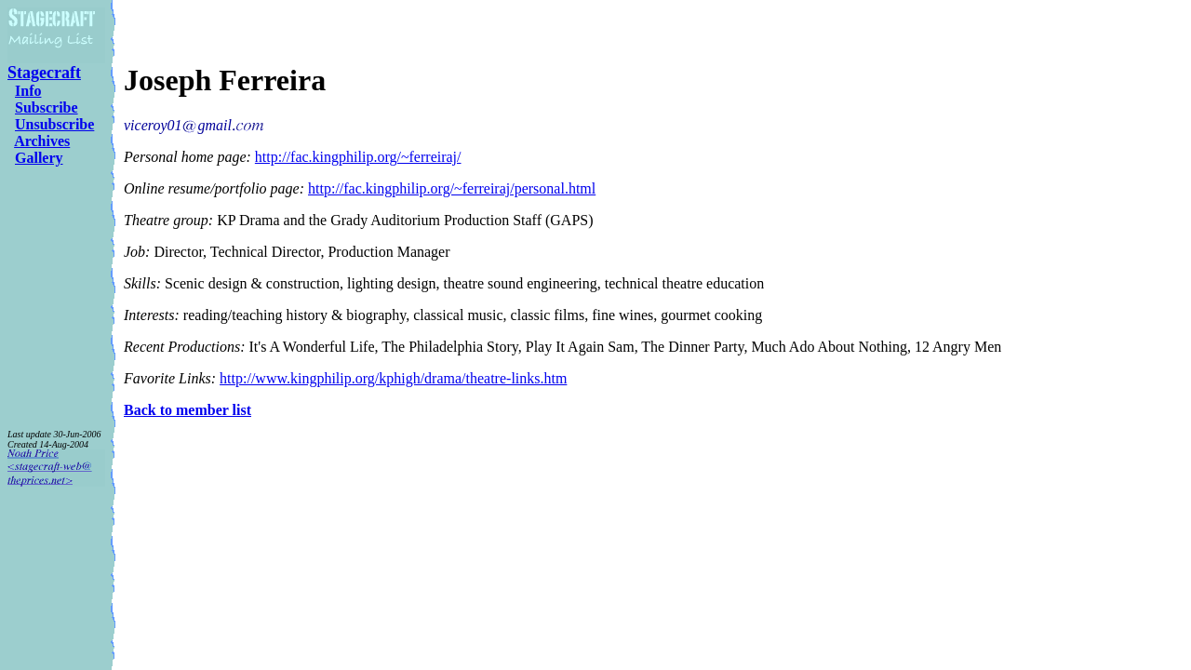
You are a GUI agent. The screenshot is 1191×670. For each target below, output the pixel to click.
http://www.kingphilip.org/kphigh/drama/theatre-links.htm (393, 378)
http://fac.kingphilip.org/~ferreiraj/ (358, 157)
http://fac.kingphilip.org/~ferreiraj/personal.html (452, 188)
